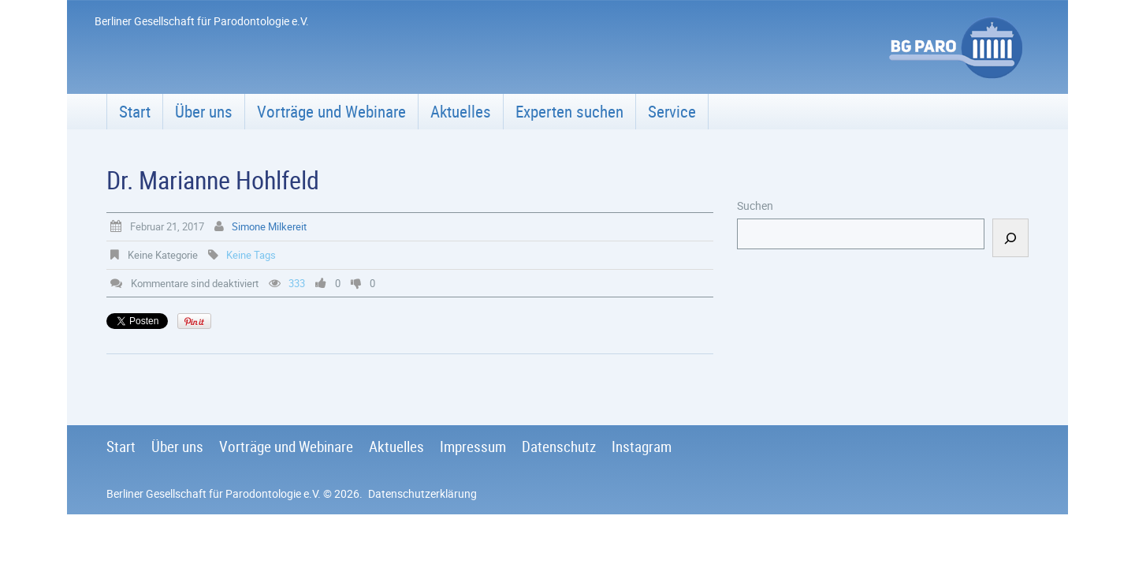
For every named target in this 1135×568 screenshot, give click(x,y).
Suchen (755, 205)
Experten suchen (569, 111)
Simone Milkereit (269, 226)
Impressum (473, 446)
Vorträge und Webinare (331, 111)
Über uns (204, 111)
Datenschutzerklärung (422, 493)
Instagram (642, 446)
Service (672, 111)
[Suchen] (1010, 238)
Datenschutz (559, 446)
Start (135, 111)
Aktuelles (460, 111)
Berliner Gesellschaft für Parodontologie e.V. (213, 493)
